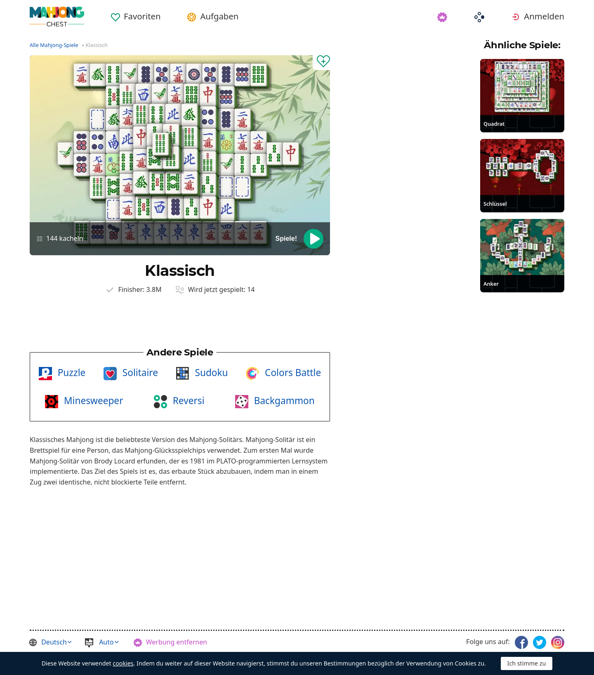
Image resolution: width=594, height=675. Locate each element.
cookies (123, 663)
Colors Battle (291, 372)
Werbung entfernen (176, 642)
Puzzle (70, 372)
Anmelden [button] (544, 16)
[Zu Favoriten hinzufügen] (321, 62)
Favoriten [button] (142, 16)
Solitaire (139, 372)
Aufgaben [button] (219, 16)
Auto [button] (106, 642)
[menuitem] (135, 13)
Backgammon (283, 400)
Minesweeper (92, 400)
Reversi (187, 400)
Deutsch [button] (54, 642)
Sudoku (210, 372)
